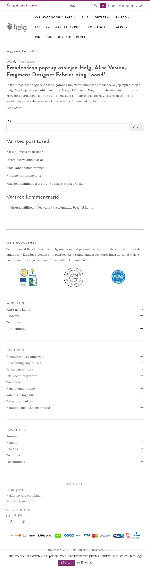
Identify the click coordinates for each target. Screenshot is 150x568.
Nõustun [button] (66, 562)
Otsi (9, 121)
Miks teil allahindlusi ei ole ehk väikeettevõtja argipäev (45, 183)
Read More (13, 107)
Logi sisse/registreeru (21, 6)
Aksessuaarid (68, 27)
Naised (122, 18)
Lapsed (42, 27)
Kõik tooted (99, 27)
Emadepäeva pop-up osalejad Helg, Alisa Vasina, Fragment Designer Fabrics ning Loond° (66, 71)
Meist (121, 27)
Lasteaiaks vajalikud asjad (25, 160)
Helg (13, 61)
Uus (85, 18)
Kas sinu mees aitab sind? (24, 152)
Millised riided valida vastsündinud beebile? (53, 207)
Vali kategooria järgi (56, 18)
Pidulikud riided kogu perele (61, 37)
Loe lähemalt (84, 562)
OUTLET (102, 18)
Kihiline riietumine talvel (24, 175)
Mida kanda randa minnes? (26, 168)
